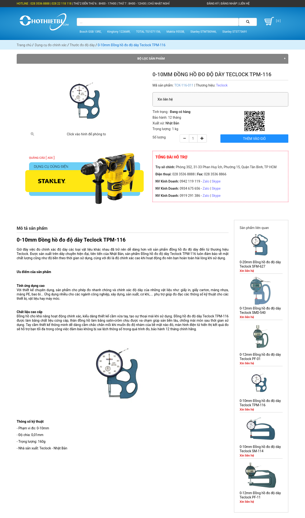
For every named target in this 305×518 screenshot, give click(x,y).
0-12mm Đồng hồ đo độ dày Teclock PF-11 (260, 495)
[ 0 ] (271, 21)
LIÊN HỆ (244, 3)
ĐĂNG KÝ (213, 3)
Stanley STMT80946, (203, 31)
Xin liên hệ (165, 99)
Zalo (206, 181)
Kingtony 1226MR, (118, 31)
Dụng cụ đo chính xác (51, 45)
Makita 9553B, (176, 31)
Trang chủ (24, 45)
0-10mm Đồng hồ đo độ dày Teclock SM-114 (260, 449)
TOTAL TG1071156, (148, 31)
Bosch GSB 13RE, (91, 31)
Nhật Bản (172, 123)
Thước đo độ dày (82, 45)
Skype (216, 181)
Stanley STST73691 (234, 31)
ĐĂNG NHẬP (229, 3)
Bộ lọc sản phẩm (151, 58)
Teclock (222, 85)
